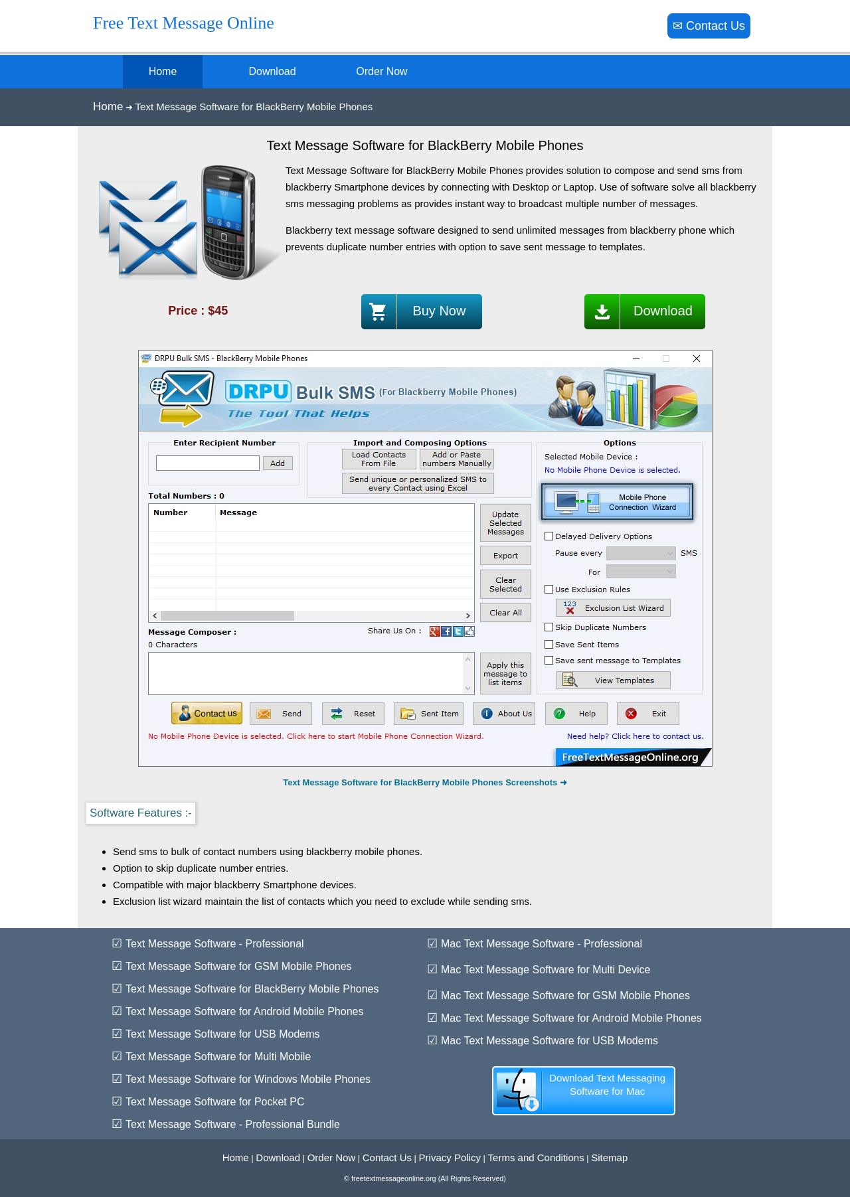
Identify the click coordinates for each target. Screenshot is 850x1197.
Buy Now (413, 311)
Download (638, 311)
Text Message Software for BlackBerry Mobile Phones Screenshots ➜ (425, 782)
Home (108, 106)
